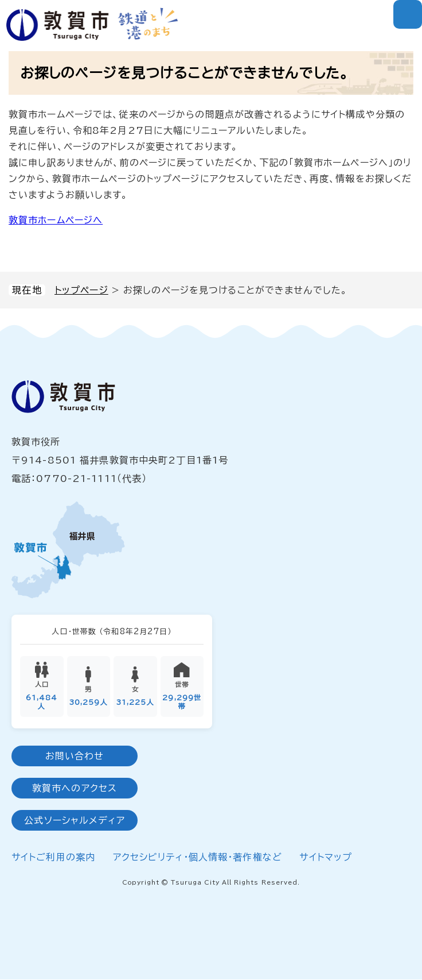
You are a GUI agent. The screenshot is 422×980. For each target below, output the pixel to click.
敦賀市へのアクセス (74, 788)
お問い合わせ (74, 756)
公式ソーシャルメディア (74, 820)
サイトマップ (325, 857)
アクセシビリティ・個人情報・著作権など (197, 857)
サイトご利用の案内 (53, 857)
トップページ (81, 290)
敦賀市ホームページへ (56, 220)
